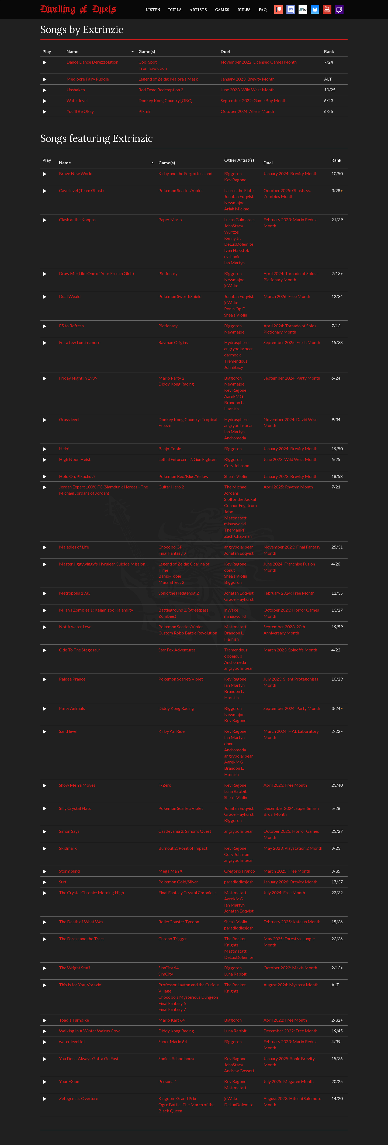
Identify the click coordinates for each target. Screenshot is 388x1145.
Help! (64, 448)
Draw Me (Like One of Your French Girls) (96, 273)
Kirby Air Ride (171, 731)
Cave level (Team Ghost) (81, 190)
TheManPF (234, 529)
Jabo (228, 511)
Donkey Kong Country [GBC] (165, 100)
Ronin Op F (234, 308)
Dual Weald (70, 296)
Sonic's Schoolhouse (176, 1058)
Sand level (68, 731)
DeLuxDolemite (238, 244)
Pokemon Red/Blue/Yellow (183, 476)
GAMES (222, 9)
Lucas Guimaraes (239, 219)
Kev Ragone (235, 179)
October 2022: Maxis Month (290, 967)
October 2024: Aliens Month (247, 111)
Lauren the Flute (239, 190)
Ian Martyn (234, 262)
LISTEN (153, 9)
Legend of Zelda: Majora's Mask (168, 78)
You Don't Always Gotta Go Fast (89, 1058)
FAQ (263, 9)
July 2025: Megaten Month (289, 1081)
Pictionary (168, 273)
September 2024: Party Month (292, 377)
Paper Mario (170, 219)
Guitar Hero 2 (171, 486)
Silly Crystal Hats (75, 808)
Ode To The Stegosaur (79, 649)
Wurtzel (231, 231)
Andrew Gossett (239, 1070)
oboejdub (233, 655)
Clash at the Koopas (77, 219)
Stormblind (69, 870)
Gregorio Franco (239, 870)
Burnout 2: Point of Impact (182, 848)
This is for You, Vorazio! (81, 984)
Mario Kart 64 (171, 1019)
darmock (232, 354)
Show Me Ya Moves (77, 784)
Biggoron (233, 173)
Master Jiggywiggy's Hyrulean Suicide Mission (102, 563)
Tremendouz (236, 360)
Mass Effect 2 (171, 582)
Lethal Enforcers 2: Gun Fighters (187, 459)
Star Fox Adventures (177, 649)
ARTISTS (198, 9)
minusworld (235, 523)
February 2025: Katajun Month (292, 921)
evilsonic (232, 256)
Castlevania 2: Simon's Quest (184, 831)
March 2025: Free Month (287, 870)
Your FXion (69, 1081)
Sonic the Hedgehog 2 (178, 592)
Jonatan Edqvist (239, 196)
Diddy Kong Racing (176, 383)
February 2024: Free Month (289, 592)
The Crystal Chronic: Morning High (91, 892)
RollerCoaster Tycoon (178, 921)
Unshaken (76, 89)
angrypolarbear (238, 348)
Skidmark (68, 848)
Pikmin (144, 111)
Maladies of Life (74, 546)
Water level (77, 100)
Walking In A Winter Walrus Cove (89, 1030)
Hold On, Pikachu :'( (77, 476)
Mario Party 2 (171, 377)
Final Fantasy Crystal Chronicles (187, 892)
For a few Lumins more (79, 342)
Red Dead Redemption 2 (160, 89)
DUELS (175, 9)
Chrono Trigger (172, 938)
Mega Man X (170, 870)
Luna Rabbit (235, 791)
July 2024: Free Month (284, 892)
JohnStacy (233, 225)
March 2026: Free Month (287, 296)
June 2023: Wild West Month (248, 89)
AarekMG (233, 396)
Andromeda (235, 437)
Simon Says (69, 831)
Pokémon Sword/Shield (180, 296)
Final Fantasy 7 (172, 1009)
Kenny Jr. (232, 238)
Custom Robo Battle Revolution (187, 632)
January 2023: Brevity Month (248, 78)
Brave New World (75, 173)
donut (229, 569)
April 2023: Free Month (285, 784)
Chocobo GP (170, 546)
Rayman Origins (173, 342)
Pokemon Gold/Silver (178, 881)
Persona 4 (167, 1081)
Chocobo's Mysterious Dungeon (188, 997)
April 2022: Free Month (285, 1019)
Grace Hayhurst (239, 599)
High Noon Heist (75, 459)
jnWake (231, 285)
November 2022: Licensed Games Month (259, 61)
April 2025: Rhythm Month (288, 486)
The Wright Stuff (74, 967)
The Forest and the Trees (82, 938)
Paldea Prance (72, 678)
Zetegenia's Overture (78, 1098)
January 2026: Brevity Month (290, 881)
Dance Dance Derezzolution (92, 61)
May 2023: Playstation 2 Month (293, 848)
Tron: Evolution (152, 68)
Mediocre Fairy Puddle (88, 78)
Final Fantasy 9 (172, 553)
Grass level (69, 419)
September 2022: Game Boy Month (253, 100)
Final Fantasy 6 (172, 1003)
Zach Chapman (238, 536)
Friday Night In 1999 (78, 377)
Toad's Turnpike (74, 1019)
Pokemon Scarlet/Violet (180, 190)
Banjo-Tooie (169, 448)
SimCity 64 (168, 967)
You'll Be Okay (80, 111)
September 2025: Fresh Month (292, 342)
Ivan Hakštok (236, 250)
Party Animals (72, 708)
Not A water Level (75, 626)
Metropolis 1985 (75, 592)
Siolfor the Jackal (240, 499)
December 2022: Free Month (290, 1030)
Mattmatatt (235, 517)
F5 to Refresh (71, 325)
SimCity (165, 973)
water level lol (72, 1041)
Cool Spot (147, 61)
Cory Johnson (236, 465)
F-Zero (164, 784)
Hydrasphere (236, 342)
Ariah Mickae (236, 208)
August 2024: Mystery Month (291, 984)
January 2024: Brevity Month (290, 173)
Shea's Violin (235, 314)
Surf (63, 881)
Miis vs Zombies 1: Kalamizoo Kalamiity (96, 609)
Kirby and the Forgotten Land (185, 173)
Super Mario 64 (172, 1041)
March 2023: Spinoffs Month (290, 649)
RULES (244, 9)
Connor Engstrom (240, 505)
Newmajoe (234, 202)
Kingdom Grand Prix (177, 1098)
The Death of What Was (81, 921)
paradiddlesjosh (239, 881)
